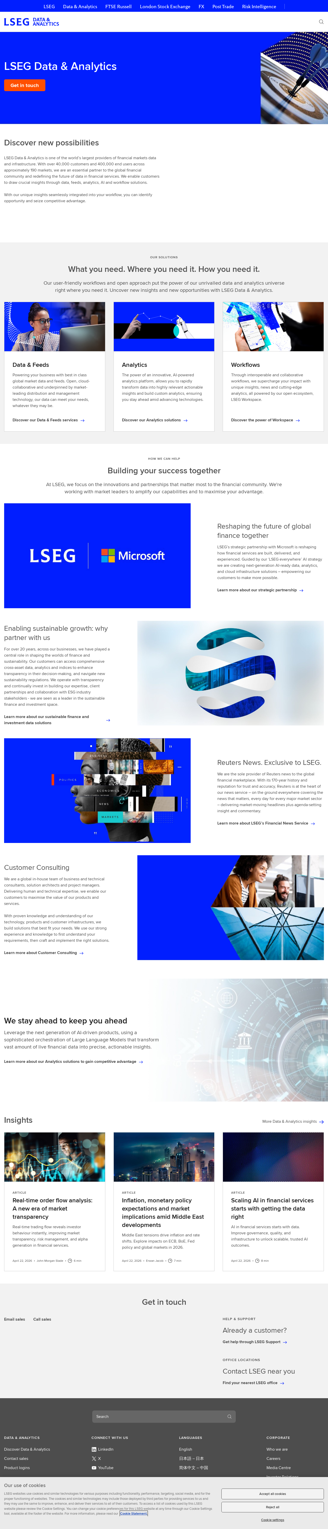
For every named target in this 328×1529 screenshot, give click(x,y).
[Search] (321, 21)
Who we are (277, 1449)
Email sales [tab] (14, 1319)
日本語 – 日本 (191, 1458)
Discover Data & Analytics (27, 1449)
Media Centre (278, 1468)
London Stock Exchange (165, 6)
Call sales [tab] (42, 1319)
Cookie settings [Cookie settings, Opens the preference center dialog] (272, 1519)
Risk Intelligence (259, 6)
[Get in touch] (24, 85)
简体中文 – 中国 (193, 1468)
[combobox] (157, 1416)
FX (201, 6)
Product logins (17, 1468)
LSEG (49, 6)
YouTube (102, 1468)
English (185, 1449)
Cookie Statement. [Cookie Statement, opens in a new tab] (133, 1513)
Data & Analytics (80, 6)
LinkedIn (102, 1449)
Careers (273, 1458)
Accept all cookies (272, 1493)
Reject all (272, 1507)
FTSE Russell (118, 6)
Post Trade (223, 6)
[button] (32, 1437)
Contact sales (16, 1458)
